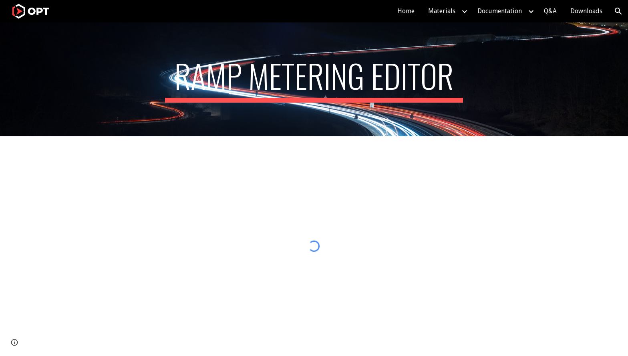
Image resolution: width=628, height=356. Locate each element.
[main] (314, 79)
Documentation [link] (499, 11)
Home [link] (406, 11)
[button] (618, 11)
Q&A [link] (550, 11)
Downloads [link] (586, 11)
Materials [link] (441, 11)
